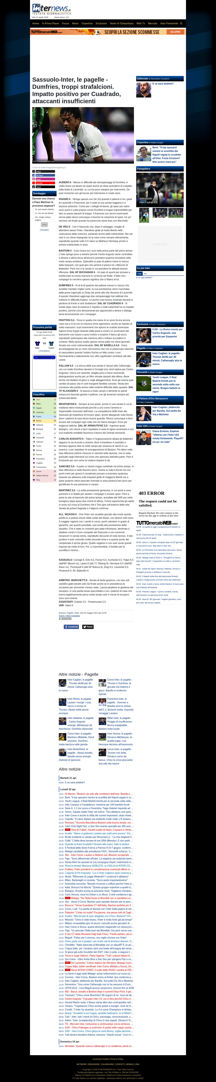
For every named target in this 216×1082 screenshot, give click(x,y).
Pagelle (70, 613)
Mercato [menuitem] (152, 23)
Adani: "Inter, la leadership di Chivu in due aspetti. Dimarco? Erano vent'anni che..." (109, 1020)
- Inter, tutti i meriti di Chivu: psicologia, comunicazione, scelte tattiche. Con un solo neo (114, 1016)
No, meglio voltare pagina (43, 218)
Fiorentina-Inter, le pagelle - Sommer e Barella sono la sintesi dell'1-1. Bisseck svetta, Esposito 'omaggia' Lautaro (116, 706)
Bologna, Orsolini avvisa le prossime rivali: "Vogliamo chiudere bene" (101, 891)
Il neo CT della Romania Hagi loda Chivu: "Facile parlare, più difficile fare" (104, 934)
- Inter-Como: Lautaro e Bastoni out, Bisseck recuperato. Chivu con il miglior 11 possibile (114, 855)
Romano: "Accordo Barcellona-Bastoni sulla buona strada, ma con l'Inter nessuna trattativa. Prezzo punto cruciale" (126, 822)
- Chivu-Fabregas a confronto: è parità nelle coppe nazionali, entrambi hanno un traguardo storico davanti (124, 1027)
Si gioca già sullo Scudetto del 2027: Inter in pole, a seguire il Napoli (101, 952)
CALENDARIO (107, 1064)
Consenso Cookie (101, 1059)
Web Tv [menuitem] (140, 23)
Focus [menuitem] (65, 23)
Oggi (139, 273)
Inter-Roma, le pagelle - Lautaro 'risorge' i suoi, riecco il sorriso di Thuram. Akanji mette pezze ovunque (76, 706)
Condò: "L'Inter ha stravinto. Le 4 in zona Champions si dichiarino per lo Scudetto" (108, 1009)
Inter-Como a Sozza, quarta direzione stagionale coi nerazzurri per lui (102, 927)
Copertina (142, 142)
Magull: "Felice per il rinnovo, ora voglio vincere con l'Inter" (96, 937)
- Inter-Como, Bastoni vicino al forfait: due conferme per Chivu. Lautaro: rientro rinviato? (116, 977)
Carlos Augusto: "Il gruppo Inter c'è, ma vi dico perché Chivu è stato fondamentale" (109, 999)
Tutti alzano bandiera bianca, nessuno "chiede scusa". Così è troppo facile (104, 1034)
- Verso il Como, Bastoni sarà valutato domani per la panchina (100, 901)
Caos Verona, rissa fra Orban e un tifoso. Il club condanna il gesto (100, 894)
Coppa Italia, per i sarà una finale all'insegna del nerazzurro (101, 948)
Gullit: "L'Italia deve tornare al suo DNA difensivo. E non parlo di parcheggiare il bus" (109, 840)
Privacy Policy (116, 1059)
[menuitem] (181, 23)
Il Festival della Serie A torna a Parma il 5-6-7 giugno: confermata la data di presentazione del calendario (120, 848)
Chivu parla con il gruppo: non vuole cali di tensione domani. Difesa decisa (104, 941)
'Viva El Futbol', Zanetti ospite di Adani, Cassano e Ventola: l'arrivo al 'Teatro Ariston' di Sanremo (119, 830)
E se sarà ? (75, 782)
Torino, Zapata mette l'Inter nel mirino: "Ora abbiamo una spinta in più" (102, 812)
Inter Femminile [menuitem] (169, 23)
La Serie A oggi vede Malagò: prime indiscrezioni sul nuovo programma (103, 973)
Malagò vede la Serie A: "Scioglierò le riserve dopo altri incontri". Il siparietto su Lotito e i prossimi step (158, 561)
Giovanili (142, 372)
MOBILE (130, 1064)
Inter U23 (142, 426)
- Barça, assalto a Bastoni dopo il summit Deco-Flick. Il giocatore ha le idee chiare (110, 991)
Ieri (145, 273)
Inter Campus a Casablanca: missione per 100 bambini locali (97, 804)
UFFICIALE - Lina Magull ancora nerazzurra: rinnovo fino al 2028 (99, 988)
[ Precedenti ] (44, 351)
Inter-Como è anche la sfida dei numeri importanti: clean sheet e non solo (104, 815)
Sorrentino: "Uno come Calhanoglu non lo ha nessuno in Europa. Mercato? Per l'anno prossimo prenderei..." (122, 984)
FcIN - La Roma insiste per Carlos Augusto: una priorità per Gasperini (167, 333)
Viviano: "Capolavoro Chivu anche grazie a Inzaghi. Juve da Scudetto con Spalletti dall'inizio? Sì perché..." (121, 1006)
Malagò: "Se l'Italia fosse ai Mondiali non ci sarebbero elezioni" (101, 898)
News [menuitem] (75, 23)
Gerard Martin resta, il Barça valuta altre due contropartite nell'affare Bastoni (105, 1002)
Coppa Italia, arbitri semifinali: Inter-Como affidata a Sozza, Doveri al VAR (104, 966)
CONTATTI (120, 1064)
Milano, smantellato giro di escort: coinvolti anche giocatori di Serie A (101, 923)
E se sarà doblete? (144, 277)
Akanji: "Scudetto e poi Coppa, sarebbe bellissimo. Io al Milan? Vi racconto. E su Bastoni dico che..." (118, 1013)
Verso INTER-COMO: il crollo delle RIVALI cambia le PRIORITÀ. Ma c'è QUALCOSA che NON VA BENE (123, 970)
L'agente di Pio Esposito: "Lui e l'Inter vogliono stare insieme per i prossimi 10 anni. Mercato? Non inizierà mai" (124, 873)
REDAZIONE (93, 1064)
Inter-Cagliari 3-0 (148, 202)
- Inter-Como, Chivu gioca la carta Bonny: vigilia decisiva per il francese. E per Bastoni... (114, 1031)
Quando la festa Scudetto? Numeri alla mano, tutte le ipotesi (97, 844)
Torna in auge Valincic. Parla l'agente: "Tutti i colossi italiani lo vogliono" (102, 955)
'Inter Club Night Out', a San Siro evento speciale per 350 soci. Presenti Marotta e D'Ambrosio (115, 826)
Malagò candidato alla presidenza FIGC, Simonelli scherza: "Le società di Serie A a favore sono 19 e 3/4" (121, 851)
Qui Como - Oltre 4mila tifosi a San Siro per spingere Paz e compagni (102, 959)
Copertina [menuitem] (87, 23)
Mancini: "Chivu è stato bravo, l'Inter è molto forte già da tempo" (99, 919)
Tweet (88, 627)
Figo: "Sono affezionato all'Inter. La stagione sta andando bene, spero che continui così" (111, 858)
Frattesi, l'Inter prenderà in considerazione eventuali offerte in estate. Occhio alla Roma (111, 869)
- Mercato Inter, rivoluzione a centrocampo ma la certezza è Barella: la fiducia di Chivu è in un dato (119, 1024)
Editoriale (142, 78)
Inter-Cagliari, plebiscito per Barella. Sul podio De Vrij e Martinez (99, 981)
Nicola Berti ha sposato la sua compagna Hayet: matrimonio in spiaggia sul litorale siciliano (113, 862)
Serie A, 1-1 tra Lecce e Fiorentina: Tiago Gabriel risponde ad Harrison (102, 808)
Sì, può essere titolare (44, 209)
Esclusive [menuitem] (101, 23)
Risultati (44, 230)
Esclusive (142, 324)
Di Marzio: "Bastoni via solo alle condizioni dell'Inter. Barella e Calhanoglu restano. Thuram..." (114, 794)
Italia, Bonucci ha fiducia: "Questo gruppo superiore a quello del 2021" (102, 887)
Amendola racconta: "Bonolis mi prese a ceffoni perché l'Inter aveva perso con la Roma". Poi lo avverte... (120, 883)
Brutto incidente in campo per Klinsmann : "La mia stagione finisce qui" (103, 837)
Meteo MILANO (44, 358)
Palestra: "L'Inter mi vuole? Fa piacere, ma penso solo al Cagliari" (100, 912)
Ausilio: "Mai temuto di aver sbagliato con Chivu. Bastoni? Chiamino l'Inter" (104, 916)
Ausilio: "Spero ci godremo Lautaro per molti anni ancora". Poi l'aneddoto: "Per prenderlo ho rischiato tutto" (121, 833)
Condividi (71, 627)
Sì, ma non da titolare (44, 213)
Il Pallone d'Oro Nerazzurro (152, 398)
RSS (137, 1064)
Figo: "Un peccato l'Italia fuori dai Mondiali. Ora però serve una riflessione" (104, 930)
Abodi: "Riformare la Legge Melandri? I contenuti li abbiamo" (97, 876)
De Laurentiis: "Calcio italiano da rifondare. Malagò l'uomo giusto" (103, 963)
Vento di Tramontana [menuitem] (122, 23)
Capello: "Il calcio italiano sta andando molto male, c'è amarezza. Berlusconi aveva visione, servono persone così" (125, 819)
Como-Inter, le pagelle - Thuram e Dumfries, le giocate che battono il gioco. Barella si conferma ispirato (115, 686)
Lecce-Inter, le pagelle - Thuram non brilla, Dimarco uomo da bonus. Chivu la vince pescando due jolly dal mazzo (116, 756)
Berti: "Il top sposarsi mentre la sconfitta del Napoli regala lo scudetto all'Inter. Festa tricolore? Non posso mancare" (126, 797)
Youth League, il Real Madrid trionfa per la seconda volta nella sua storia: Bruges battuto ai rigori (116, 801)
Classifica (38, 394)
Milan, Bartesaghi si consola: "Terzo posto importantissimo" (96, 880)
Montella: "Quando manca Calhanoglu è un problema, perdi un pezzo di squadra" (108, 1046)
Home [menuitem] (35, 23)
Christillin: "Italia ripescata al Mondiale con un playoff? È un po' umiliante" (104, 945)
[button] (44, 224)
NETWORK (82, 1064)
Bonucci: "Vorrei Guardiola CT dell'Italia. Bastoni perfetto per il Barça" (102, 905)
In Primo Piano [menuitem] (50, 23)
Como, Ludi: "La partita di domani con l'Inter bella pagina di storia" (100, 909)
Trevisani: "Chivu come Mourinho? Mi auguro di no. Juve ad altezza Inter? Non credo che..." (113, 995)
